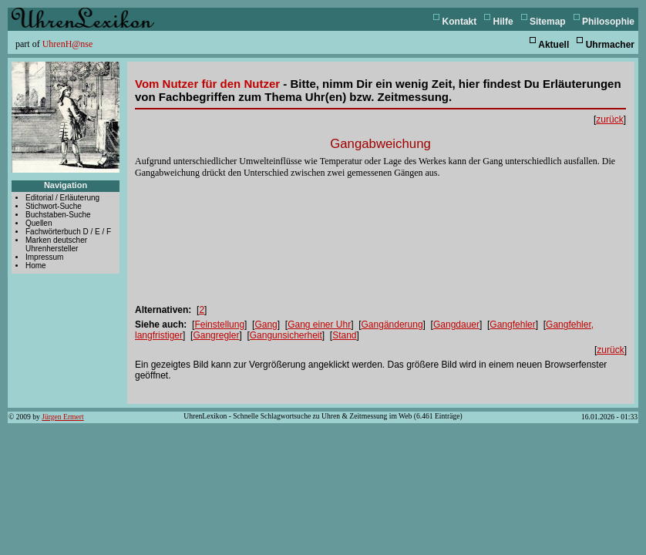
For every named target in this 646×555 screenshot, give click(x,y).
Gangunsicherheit (286, 335)
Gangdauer (456, 324)
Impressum (44, 257)
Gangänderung (392, 324)
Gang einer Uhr (319, 324)
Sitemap (548, 21)
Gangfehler (512, 324)
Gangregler (216, 335)
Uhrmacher (610, 44)
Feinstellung (219, 324)
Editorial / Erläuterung (62, 197)
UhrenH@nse (67, 44)
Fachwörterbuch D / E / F (68, 231)
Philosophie (608, 21)
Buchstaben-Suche (58, 214)
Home (35, 265)
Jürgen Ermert (62, 416)
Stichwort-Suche (53, 206)
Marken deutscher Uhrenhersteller (56, 244)
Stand (344, 335)
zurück (609, 119)
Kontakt (459, 21)
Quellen (38, 223)
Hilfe (503, 21)
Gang (265, 324)
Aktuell (553, 44)
